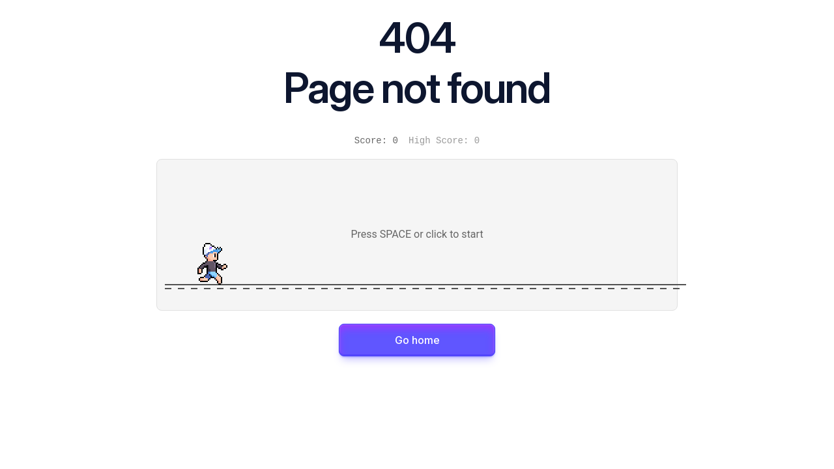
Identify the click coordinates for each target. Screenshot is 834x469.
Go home (417, 340)
